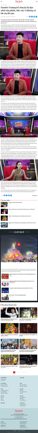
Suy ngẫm (22, 377)
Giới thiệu (14, 430)
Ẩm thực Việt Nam (23, 384)
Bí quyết (21, 396)
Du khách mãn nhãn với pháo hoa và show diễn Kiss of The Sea (21, 288)
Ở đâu (2, 389)
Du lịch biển (3, 383)
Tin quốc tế (3, 380)
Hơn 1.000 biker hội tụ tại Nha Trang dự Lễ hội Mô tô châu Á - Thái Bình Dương (27, 320)
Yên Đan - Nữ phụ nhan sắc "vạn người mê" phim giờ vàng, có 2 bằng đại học (21, 209)
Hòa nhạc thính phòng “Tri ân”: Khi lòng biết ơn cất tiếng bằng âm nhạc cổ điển (28, 367)
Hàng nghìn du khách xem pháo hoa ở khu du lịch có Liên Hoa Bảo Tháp (17, 265)
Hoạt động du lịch (23, 404)
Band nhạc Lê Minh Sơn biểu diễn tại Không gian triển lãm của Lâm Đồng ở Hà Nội (22, 282)
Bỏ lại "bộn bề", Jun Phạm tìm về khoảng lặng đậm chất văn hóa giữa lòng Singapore (27, 351)
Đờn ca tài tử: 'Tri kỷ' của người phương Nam (18, 295)
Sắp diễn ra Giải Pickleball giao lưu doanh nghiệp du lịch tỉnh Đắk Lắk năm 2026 (22, 222)
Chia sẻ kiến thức (23, 400)
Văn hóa (2, 397)
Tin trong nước (3, 379)
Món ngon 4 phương (23, 386)
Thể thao (2, 400)
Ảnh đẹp (21, 393)
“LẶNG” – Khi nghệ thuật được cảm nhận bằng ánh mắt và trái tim (19, 216)
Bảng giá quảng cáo (21, 430)
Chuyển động (3, 377)
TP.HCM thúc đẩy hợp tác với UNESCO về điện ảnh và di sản (9, 367)
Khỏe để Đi (22, 398)
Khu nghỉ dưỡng (4, 391)
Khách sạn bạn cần (4, 393)
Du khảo (21, 389)
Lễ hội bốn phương (4, 386)
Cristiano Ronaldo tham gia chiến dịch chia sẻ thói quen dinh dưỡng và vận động (9, 320)
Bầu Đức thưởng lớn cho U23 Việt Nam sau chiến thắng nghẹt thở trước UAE (22, 275)
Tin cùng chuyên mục (9, 305)
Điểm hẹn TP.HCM (4, 384)
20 (23, 372)
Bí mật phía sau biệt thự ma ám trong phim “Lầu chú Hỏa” (28, 335)
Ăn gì (21, 383)
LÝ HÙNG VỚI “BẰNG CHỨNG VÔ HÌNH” (15, 202)
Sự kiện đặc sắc (23, 405)
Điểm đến (21, 390)
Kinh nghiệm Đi (22, 397)
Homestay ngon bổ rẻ (4, 390)
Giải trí (2, 396)
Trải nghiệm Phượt (23, 391)
